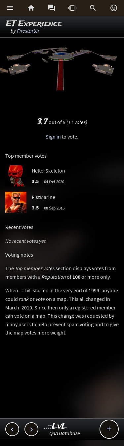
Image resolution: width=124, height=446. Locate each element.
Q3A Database (64, 433)
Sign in (53, 136)
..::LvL (56, 426)
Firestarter (28, 30)
